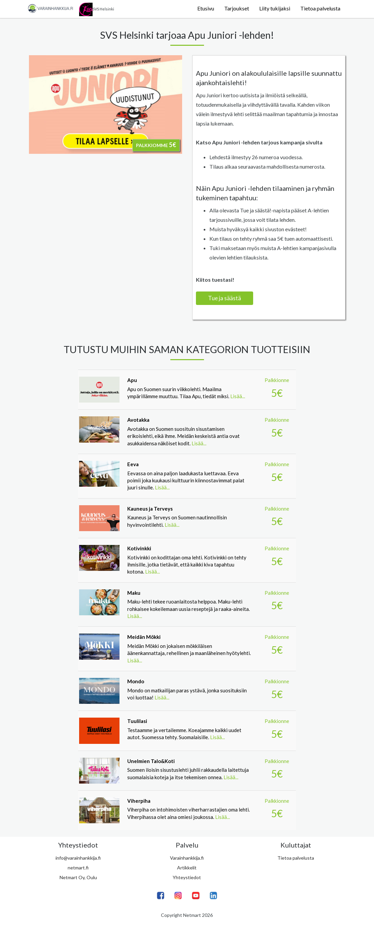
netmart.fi (78, 867)
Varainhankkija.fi (187, 858)
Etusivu (205, 8)
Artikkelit (187, 867)
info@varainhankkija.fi (78, 858)
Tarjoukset (236, 8)
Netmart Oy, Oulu (78, 877)
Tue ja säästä (224, 298)
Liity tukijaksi (274, 8)
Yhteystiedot (187, 877)
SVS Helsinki (96, 9)
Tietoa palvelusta (320, 8)
